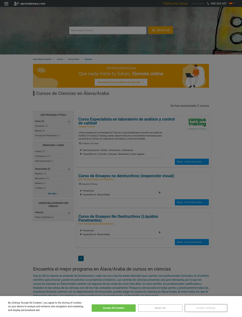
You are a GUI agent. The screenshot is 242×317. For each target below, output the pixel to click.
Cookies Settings (205, 308)
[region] (121, 306)
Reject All (160, 308)
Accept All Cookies (113, 308)
